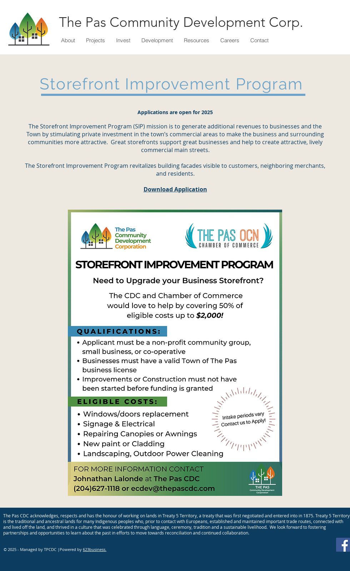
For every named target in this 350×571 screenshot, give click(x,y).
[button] (95, 40)
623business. (94, 549)
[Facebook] (343, 545)
